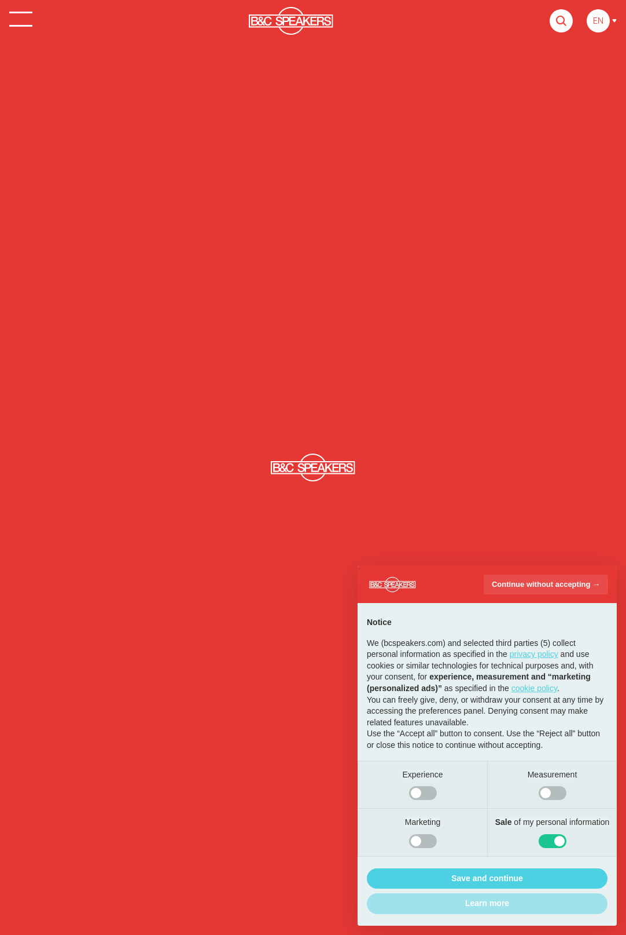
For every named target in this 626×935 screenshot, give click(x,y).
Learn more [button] (487, 903)
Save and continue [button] (487, 878)
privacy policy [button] (534, 654)
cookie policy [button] (534, 688)
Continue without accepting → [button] (546, 584)
